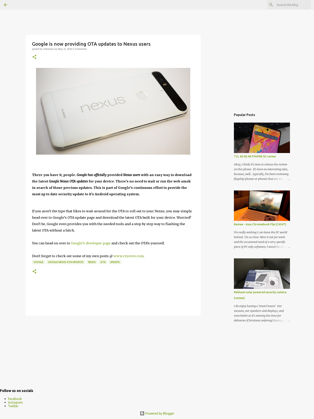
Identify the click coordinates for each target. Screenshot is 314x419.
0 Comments (80, 48)
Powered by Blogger (157, 413)
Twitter (13, 406)
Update (115, 262)
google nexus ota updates (66, 262)
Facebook (15, 399)
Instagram (15, 402)
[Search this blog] (290, 5)
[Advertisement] (113, 350)
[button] (34, 57)
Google (38, 262)
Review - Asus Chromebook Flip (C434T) (260, 224)
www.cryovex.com (129, 256)
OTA (103, 262)
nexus (92, 262)
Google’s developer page (91, 243)
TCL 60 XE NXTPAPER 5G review (255, 156)
